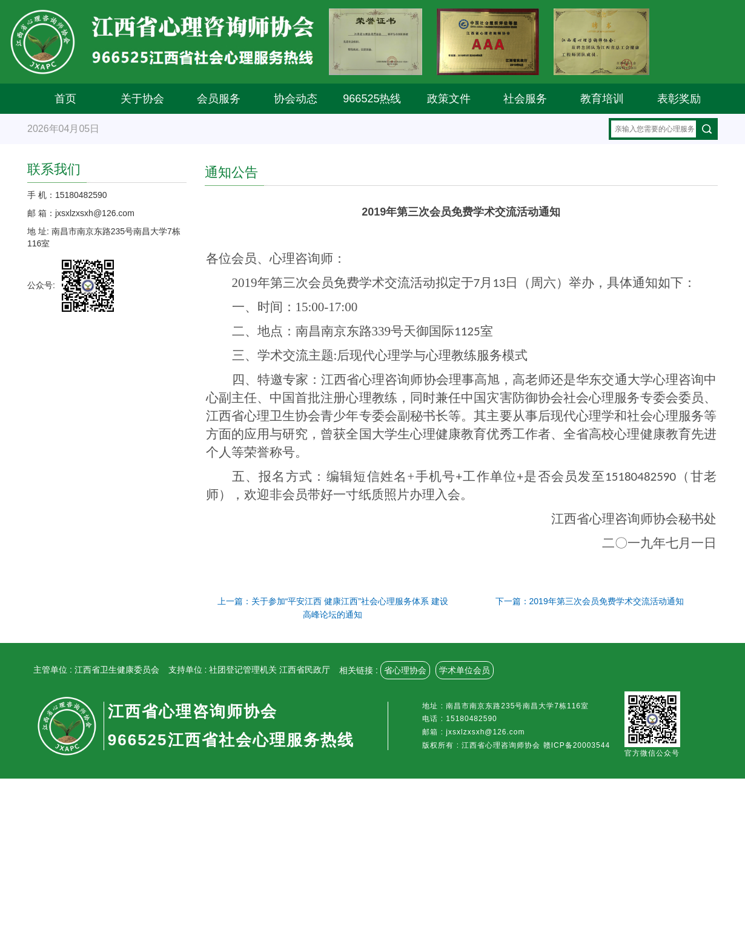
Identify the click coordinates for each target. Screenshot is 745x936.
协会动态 (295, 99)
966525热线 (372, 99)
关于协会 (142, 99)
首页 (65, 99)
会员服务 (218, 99)
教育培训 (602, 99)
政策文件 (449, 99)
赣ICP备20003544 (576, 745)
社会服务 (525, 99)
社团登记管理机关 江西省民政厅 (269, 669)
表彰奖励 (679, 99)
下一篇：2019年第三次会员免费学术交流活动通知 (589, 601)
